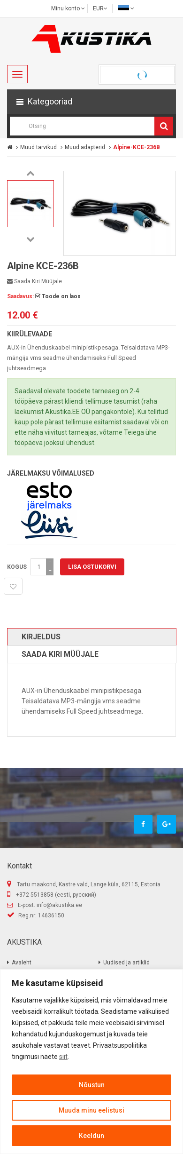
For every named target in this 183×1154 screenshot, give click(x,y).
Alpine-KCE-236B (136, 147)
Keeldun (91, 1135)
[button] (91, 101)
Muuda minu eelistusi (91, 1110)
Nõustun (92, 1085)
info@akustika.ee (59, 905)
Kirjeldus (41, 636)
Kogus (17, 567)
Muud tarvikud (38, 147)
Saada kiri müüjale (34, 281)
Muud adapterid (85, 147)
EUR (100, 8)
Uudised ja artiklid (126, 962)
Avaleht (21, 962)
